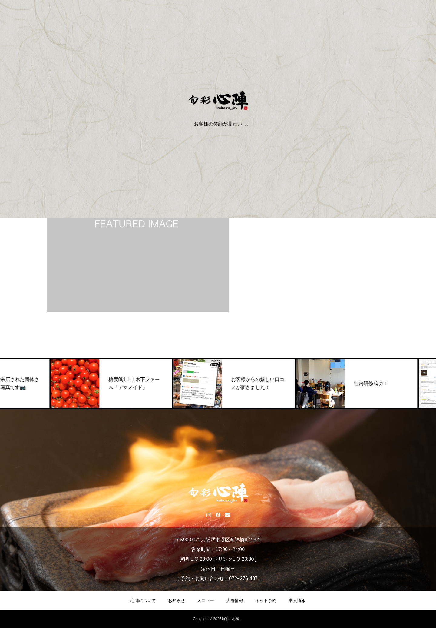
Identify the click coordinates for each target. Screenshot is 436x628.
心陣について (143, 600)
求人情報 (297, 600)
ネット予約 (265, 600)
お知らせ (176, 600)
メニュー (205, 600)
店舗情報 (234, 600)
